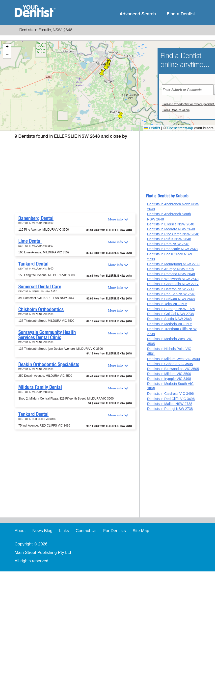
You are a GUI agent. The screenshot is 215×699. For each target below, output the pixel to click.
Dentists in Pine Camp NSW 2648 (173, 234)
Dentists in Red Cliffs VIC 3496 (171, 399)
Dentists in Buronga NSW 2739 (171, 309)
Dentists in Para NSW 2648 (168, 244)
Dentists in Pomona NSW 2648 (171, 274)
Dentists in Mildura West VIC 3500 (173, 359)
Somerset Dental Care (39, 287)
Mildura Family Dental (40, 387)
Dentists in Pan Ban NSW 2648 (171, 294)
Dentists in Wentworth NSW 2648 (173, 279)
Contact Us (86, 530)
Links (64, 530)
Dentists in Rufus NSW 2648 (169, 239)
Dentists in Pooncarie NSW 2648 (172, 249)
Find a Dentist (181, 14)
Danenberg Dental (36, 218)
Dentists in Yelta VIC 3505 (167, 304)
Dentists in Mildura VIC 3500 (169, 374)
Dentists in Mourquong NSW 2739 (173, 264)
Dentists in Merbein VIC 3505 (169, 324)
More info (115, 219)
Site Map (141, 530)
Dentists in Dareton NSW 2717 (170, 289)
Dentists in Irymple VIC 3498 (169, 379)
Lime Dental (30, 241)
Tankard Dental (33, 264)
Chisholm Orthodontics (41, 309)
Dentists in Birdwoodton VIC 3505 (173, 369)
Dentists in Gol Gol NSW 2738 (170, 314)
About (20, 530)
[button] (106, 67)
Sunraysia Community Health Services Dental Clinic (47, 334)
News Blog (42, 530)
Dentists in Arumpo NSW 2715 (170, 269)
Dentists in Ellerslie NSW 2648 (170, 224)
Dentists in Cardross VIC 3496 (170, 394)
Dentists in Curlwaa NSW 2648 (171, 299)
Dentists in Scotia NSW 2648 (169, 319)
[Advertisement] (69, 176)
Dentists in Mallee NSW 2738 (169, 404)
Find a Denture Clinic (175, 110)
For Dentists (114, 530)
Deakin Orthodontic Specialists (48, 364)
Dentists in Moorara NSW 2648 (171, 229)
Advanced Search (138, 14)
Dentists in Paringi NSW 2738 (170, 409)
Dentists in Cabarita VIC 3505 (170, 364)
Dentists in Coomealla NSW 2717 (173, 284)
